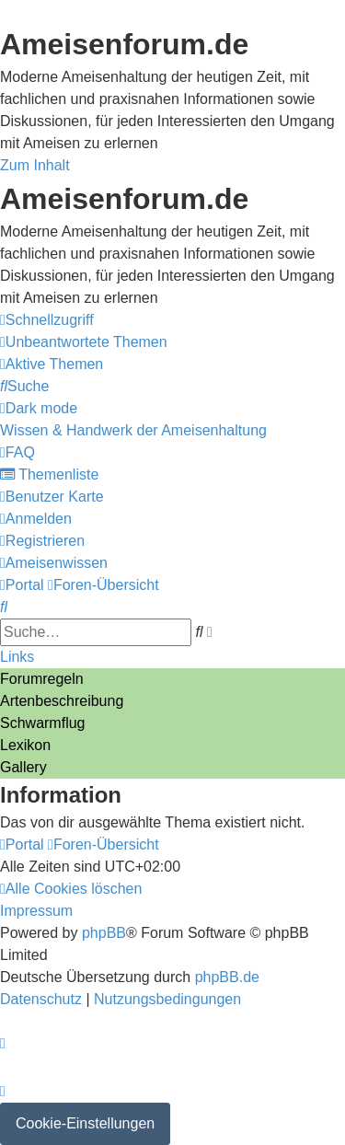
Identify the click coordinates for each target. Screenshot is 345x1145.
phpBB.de (227, 977)
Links (17, 657)
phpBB (104, 933)
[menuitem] (83, 342)
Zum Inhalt (35, 165)
